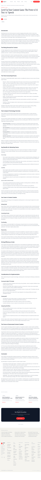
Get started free (36, 1)
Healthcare (15, 459)
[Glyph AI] (3, 443)
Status (39, 449)
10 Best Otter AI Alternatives (5, 433)
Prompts (18, 1)
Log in (31, 1)
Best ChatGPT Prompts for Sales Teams (33, 432)
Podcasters (15, 454)
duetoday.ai (33, 444)
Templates (20, 451)
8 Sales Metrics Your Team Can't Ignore (19, 433)
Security (39, 457)
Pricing (25, 1)
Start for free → (20, 418)
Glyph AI (2, 5)
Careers (39, 446)
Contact (39, 448)
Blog (15, 1)
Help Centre (21, 458)
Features (11, 1)
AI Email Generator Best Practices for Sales (33, 433)
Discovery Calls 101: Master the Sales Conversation (20, 432)
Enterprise (8, 458)
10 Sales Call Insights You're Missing (6, 432)
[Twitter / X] (2, 457)
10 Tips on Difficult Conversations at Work (6, 436)
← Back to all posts (20, 424)
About (39, 444)
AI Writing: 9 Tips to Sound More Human (19, 436)
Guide (22, 1)
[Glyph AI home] (3, 1)
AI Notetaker (9, 447)
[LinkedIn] (4, 457)
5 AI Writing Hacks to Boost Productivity (32, 436)
